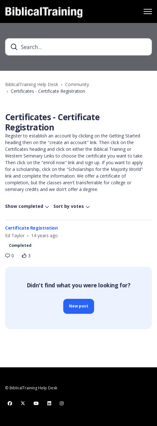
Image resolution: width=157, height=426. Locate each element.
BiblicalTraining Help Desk (31, 84)
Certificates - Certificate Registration (48, 91)
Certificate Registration (31, 228)
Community (77, 84)
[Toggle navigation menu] (147, 11)
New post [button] (78, 307)
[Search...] (78, 46)
